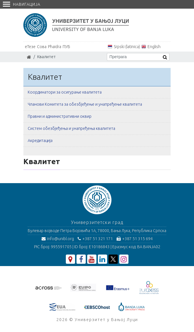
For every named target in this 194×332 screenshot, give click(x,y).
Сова (41, 46)
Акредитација (40, 140)
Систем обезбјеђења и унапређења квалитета (71, 128)
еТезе (30, 46)
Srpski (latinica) (127, 46)
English (154, 46)
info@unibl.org (58, 238)
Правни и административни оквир (60, 116)
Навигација (21, 4)
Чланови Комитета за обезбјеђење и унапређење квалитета (85, 104)
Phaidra (54, 46)
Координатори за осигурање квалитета (65, 92)
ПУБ (66, 46)
